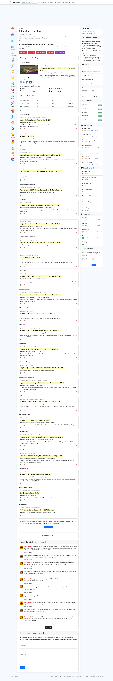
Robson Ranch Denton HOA (28, 91)
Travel (13, 161)
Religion (12, 124)
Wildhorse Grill (25, 88)
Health (13, 92)
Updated (51, 2)
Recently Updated (87, 168)
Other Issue (50, 52)
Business (12, 36)
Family (13, 61)
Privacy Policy (99, 676)
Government (13, 86)
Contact (56, 676)
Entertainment (13, 55)
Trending (78, 676)
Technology (13, 155)
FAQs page (97, 60)
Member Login (54, 90)
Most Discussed (42, 2)
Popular (73, 676)
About (51, 676)
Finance (12, 73)
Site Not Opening (41, 52)
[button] (52, 535)
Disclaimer (92, 676)
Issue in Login (23, 52)
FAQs (83, 676)
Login (65, 2)
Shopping (13, 137)
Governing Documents (56, 88)
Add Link (61, 676)
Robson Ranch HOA (56, 91)
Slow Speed (31, 52)
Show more (48, 627)
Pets (13, 112)
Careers (12, 43)
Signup (71, 2)
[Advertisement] (56, 15)
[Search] (29, 2)
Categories (58, 2)
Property (13, 118)
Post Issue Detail (60, 52)
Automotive (13, 30)
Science (13, 131)
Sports (13, 149)
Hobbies (12, 98)
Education (13, 49)
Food (13, 80)
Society (13, 143)
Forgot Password (25, 90)
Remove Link (67, 676)
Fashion (12, 67)
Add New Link (48, 527)
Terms (87, 676)
